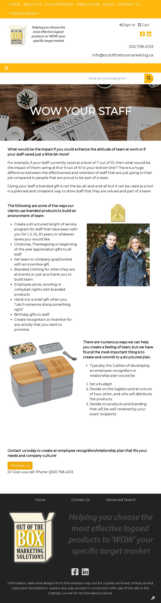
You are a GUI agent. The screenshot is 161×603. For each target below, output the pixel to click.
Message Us (20, 466)
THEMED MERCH (23, 14)
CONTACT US (129, 4)
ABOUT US (32, 4)
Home (40, 500)
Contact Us (80, 500)
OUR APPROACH (59, 4)
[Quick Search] (114, 78)
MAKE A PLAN (88, 4)
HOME (14, 4)
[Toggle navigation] (6, 68)
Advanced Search (121, 500)
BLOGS (109, 4)
